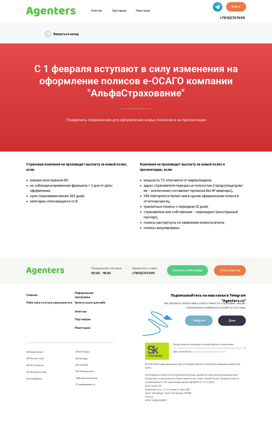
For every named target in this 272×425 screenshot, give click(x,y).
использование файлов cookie (209, 351)
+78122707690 (232, 18)
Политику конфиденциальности (226, 348)
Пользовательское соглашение (190, 348)
